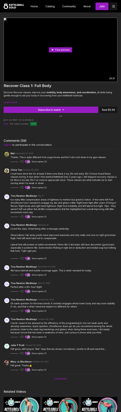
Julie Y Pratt (17, 345)
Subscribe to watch (51, 110)
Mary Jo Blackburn (21, 361)
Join (102, 6)
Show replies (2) (39, 187)
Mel (13, 153)
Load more (60, 378)
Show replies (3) (39, 161)
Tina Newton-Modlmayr (24, 195)
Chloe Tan (16, 170)
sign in (8, 144)
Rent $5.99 (108, 109)
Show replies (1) (39, 216)
